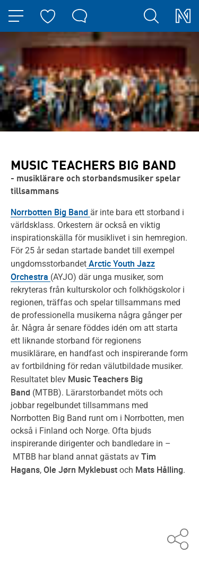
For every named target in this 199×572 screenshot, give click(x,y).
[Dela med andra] (177, 540)
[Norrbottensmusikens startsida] (183, 16)
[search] (151, 16)
